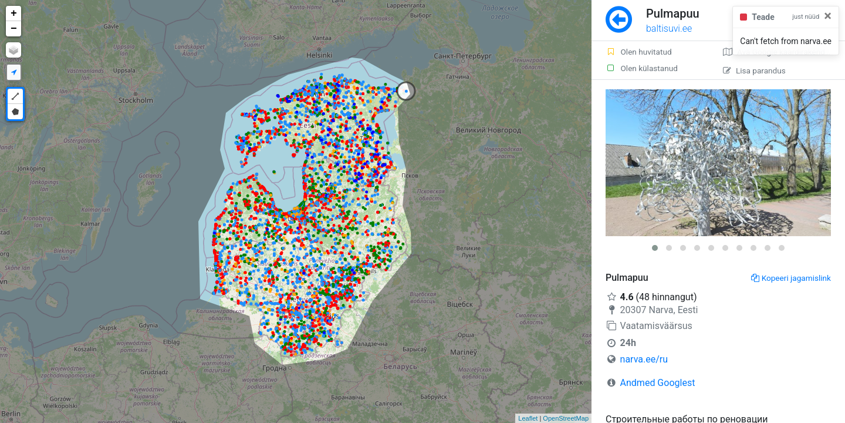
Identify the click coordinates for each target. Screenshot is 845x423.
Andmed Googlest (657, 382)
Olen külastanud (642, 68)
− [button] (14, 29)
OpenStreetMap (566, 418)
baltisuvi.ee (669, 28)
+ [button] (14, 13)
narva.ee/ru (644, 359)
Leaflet (528, 418)
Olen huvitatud (639, 51)
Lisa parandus (754, 70)
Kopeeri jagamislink (791, 278)
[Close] (828, 16)
